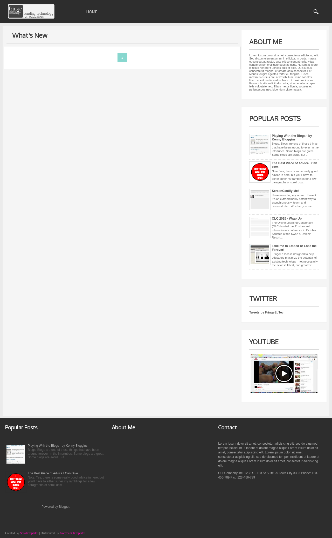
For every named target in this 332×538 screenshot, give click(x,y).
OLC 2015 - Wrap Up (287, 218)
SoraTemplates (29, 533)
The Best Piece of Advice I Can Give (53, 473)
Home (91, 11)
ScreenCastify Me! (285, 191)
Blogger (64, 507)
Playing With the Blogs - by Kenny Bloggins (292, 137)
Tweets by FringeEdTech (267, 312)
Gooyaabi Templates (73, 533)
